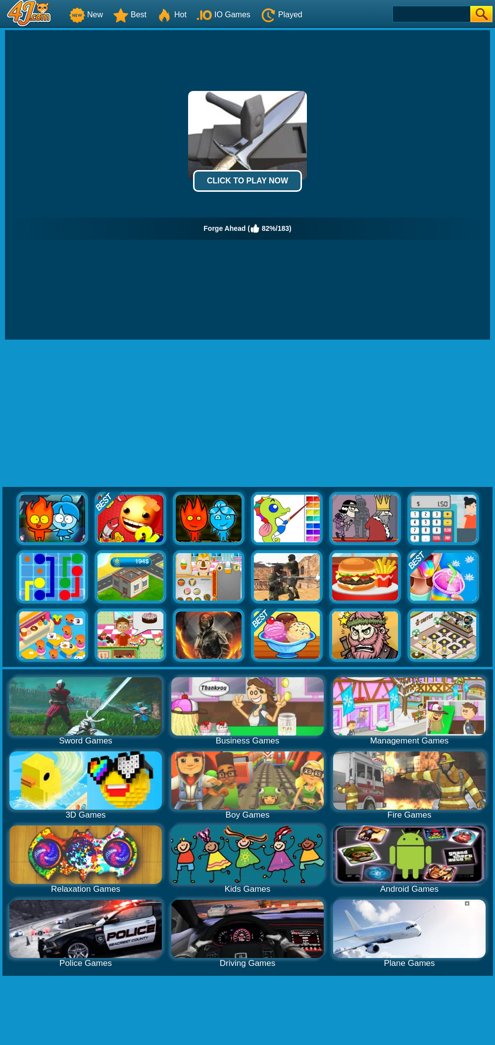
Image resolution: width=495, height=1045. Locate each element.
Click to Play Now (247, 180)
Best (130, 14)
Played (281, 14)
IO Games (223, 14)
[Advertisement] (247, 414)
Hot (171, 14)
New (86, 14)
